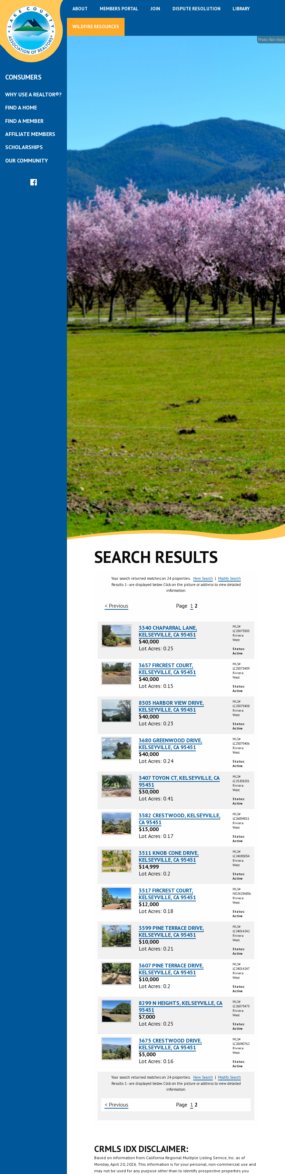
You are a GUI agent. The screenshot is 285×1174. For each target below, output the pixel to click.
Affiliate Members (30, 133)
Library (241, 9)
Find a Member (24, 120)
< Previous (116, 605)
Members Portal (119, 9)
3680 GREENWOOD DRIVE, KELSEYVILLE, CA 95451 (170, 744)
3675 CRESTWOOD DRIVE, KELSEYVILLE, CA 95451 (170, 1044)
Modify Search (229, 578)
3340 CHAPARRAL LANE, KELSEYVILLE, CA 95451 (168, 631)
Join (155, 9)
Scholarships (24, 147)
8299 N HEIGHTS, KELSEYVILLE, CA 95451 (181, 1006)
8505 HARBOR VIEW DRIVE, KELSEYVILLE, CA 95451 (171, 706)
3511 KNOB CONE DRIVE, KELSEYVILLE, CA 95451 (169, 856)
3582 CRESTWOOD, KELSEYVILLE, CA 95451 (179, 819)
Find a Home (21, 107)
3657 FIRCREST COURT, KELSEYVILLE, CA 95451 (167, 668)
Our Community (26, 160)
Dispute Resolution (196, 9)
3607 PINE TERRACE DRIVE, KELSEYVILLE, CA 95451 (171, 969)
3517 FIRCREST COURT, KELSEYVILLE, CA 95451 (167, 894)
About (80, 9)
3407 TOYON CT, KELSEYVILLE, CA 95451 (179, 781)
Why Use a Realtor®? (33, 94)
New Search (203, 578)
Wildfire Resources (95, 26)
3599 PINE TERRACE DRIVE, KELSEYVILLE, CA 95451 (171, 931)
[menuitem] (33, 94)
